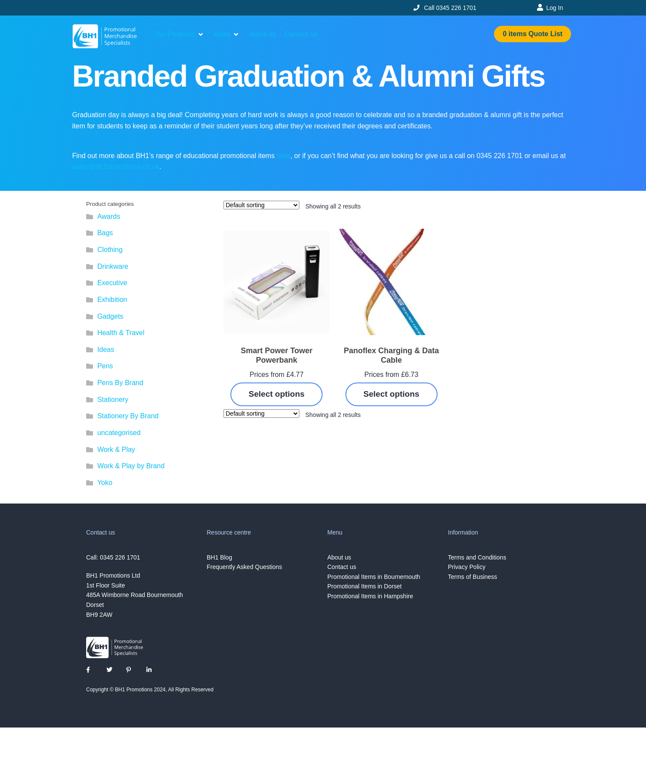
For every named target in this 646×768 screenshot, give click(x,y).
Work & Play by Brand (131, 466)
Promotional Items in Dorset (364, 586)
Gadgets (110, 316)
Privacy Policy (466, 566)
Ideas (105, 349)
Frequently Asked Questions (244, 566)
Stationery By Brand (127, 416)
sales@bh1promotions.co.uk (115, 166)
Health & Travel (120, 332)
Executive (112, 282)
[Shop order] (261, 205)
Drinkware (112, 266)
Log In (554, 7)
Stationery (112, 399)
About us (339, 557)
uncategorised (119, 432)
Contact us (341, 566)
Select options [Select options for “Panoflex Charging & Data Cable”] (391, 393)
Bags (105, 232)
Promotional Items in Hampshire (370, 596)
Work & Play (116, 449)
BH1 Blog (219, 557)
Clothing (110, 249)
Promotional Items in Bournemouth (373, 576)
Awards (108, 216)
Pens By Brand (120, 382)
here (283, 155)
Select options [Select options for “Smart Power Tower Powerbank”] (276, 393)
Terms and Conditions (477, 557)
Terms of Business (472, 576)
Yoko (104, 482)
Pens (105, 366)
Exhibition (112, 299)
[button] (179, 34)
